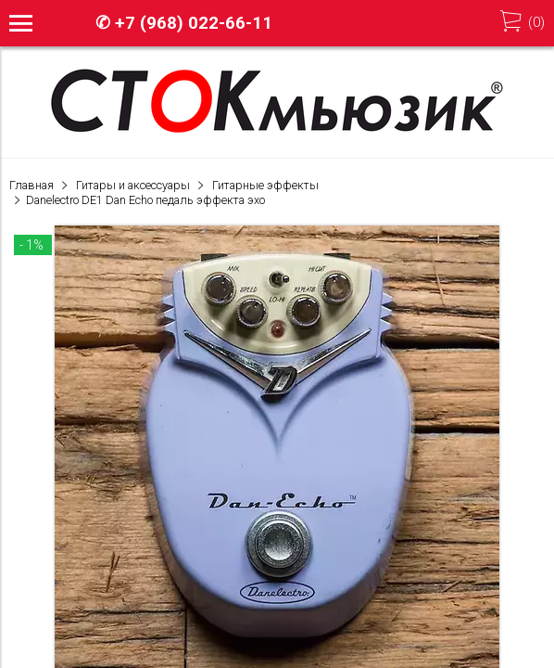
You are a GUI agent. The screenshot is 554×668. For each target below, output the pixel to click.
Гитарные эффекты (265, 185)
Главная (31, 185)
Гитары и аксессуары (133, 185)
